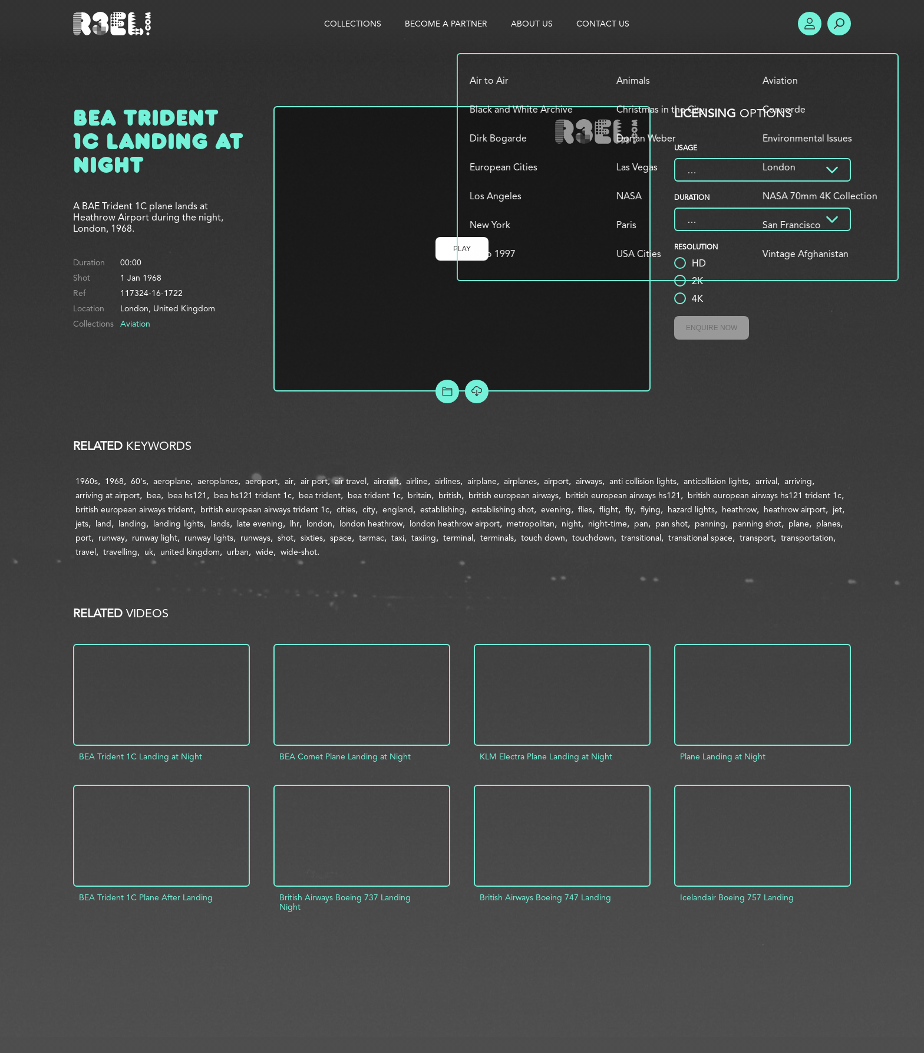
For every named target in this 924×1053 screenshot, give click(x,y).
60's (138, 481)
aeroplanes (217, 481)
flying (651, 509)
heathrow (739, 509)
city (368, 509)
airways (589, 481)
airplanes (520, 481)
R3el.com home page (114, 23)
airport (556, 481)
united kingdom (190, 552)
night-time (607, 523)
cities (345, 509)
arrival (766, 481)
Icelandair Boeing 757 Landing (737, 897)
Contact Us (602, 23)
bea (154, 495)
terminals (497, 537)
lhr (294, 523)
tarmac (371, 537)
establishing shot (502, 509)
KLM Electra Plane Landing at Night (546, 756)
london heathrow (370, 523)
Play (462, 249)
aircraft (386, 481)
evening (556, 509)
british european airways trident (134, 509)
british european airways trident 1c (264, 509)
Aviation (135, 323)
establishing (442, 509)
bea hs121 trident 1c (253, 495)
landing (132, 523)
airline (417, 481)
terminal (458, 537)
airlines (447, 481)
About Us (532, 23)
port (83, 537)
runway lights (208, 537)
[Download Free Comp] (477, 391)
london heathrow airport (455, 523)
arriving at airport (107, 495)
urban (238, 552)
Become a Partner (446, 23)
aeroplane (171, 481)
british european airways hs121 (623, 495)
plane (798, 523)
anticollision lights (716, 481)
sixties (312, 537)
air (289, 481)
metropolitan (531, 523)
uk (148, 552)
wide (264, 552)
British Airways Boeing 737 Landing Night (345, 902)
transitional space (700, 537)
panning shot (756, 523)
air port (314, 481)
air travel (351, 481)
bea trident (320, 495)
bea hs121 (187, 495)
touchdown (593, 537)
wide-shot (298, 552)
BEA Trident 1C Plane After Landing (146, 897)
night (571, 523)
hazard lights (691, 509)
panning (710, 523)
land (103, 523)
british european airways (513, 495)
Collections (352, 23)
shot (285, 537)
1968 (114, 481)
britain (419, 495)
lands (220, 523)
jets (81, 523)
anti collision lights (642, 481)
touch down (543, 537)
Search (839, 23)
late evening (260, 523)
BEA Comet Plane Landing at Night (345, 756)
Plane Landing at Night (722, 756)
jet (837, 509)
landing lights (178, 523)
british (449, 495)
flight (608, 509)
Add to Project (447, 391)
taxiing (423, 537)
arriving (798, 481)
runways (255, 537)
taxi (397, 537)
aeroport (261, 481)
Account (809, 23)
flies (585, 509)
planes (828, 523)
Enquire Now (711, 328)
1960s (86, 481)
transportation (807, 537)
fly (629, 509)
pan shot (671, 523)
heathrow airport (795, 509)
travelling (120, 552)
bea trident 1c (374, 495)
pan (641, 523)
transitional (641, 537)
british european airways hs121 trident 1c (765, 495)
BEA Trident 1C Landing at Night (140, 756)
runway (111, 537)
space (341, 537)
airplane (482, 481)
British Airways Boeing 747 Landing (545, 897)
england (397, 509)
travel (85, 552)
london (319, 523)
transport (757, 537)
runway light (154, 537)
